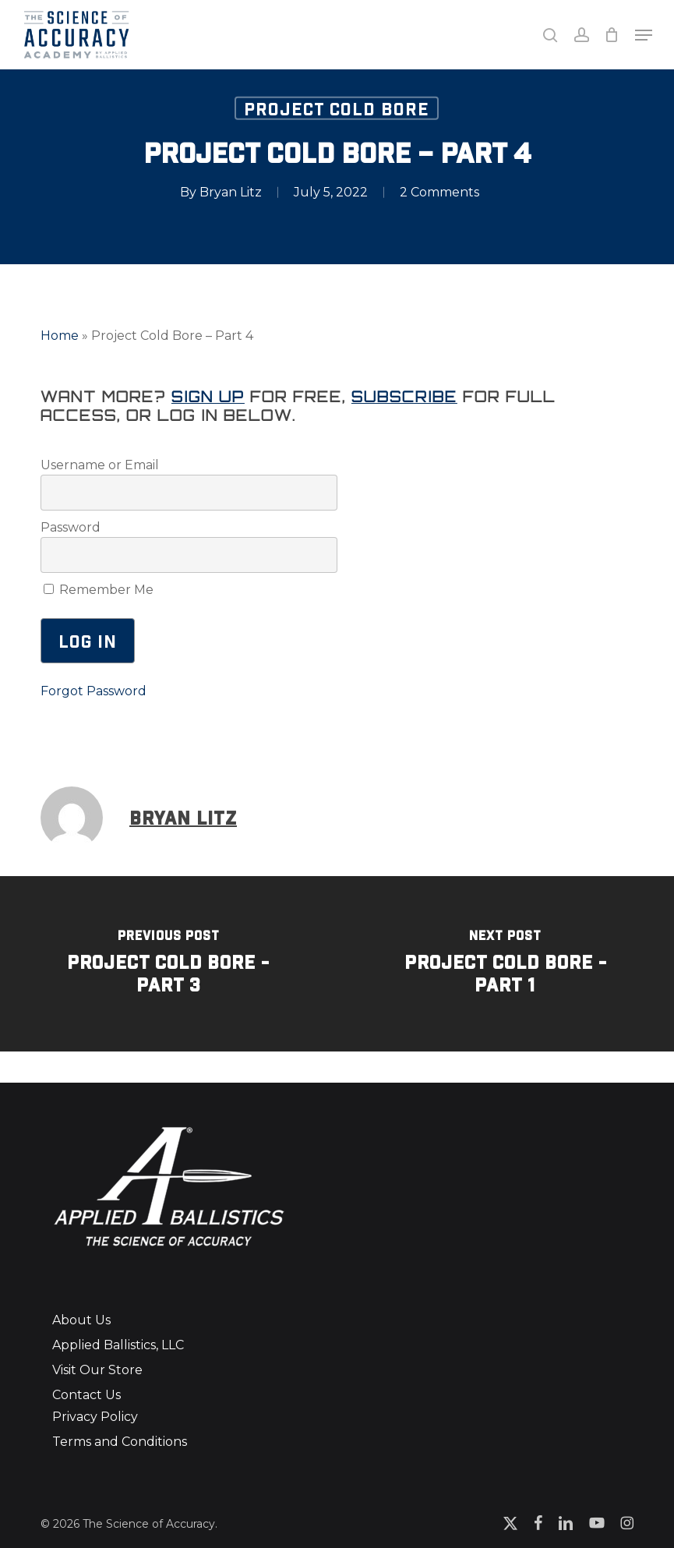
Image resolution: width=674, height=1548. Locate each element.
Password (71, 527)
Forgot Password (93, 691)
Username (73, 465)
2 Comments (439, 191)
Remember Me (99, 589)
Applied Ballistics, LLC (118, 1345)
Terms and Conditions (119, 1441)
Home (60, 335)
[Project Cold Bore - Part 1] (506, 963)
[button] (643, 35)
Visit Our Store (97, 1369)
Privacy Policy (95, 1416)
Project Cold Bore (336, 107)
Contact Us (86, 1394)
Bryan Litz (230, 191)
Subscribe (404, 396)
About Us (81, 1320)
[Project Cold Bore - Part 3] (168, 963)
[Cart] (612, 34)
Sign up (208, 396)
